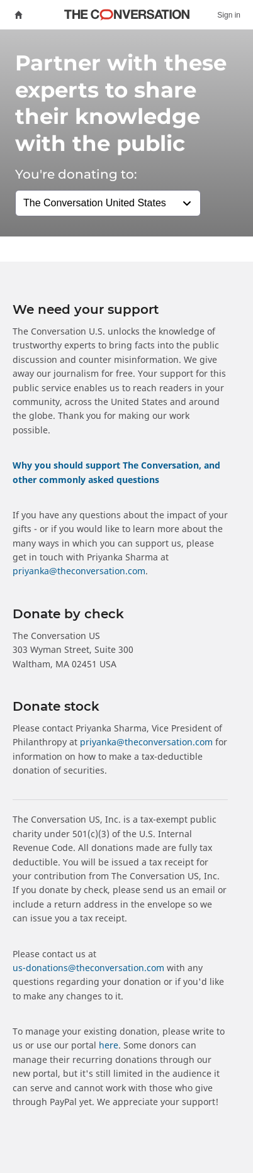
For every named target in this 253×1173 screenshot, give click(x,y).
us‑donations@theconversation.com (88, 968)
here (108, 1045)
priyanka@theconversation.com (79, 571)
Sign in (228, 15)
